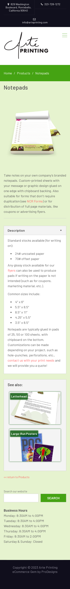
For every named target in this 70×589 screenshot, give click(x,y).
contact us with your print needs (31, 360)
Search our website (15, 491)
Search (53, 498)
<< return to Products (16, 477)
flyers (11, 270)
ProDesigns (49, 572)
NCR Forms (35, 201)
